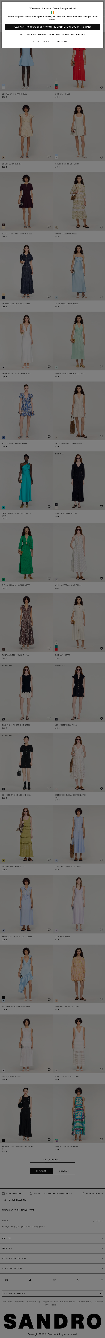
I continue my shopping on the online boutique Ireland (52, 35)
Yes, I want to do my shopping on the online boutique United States (52, 27)
